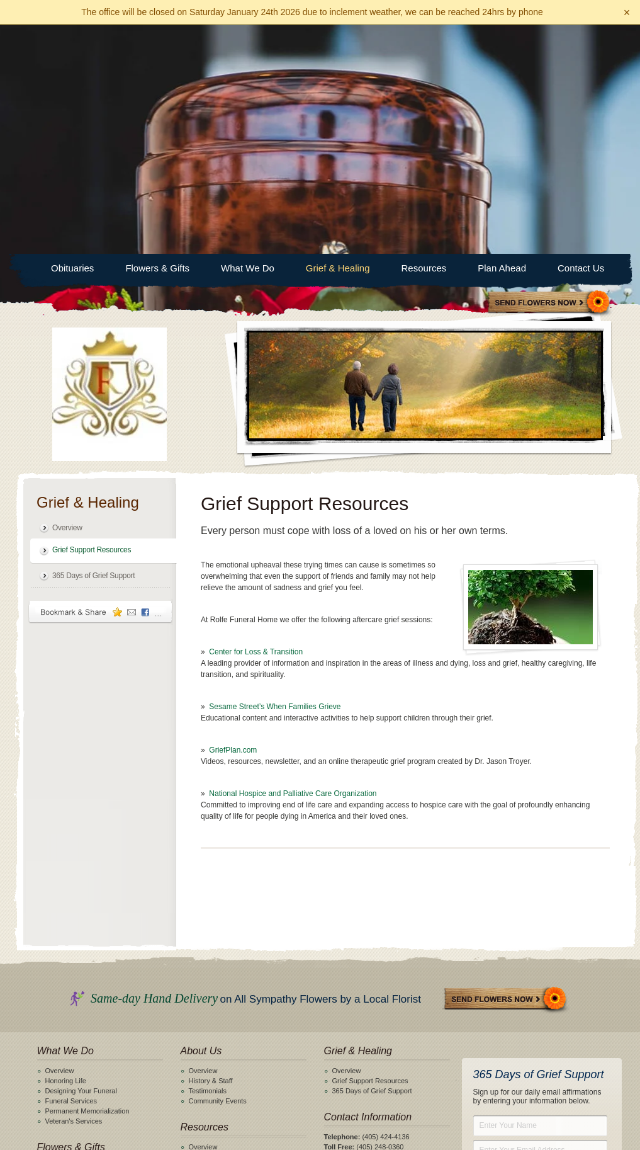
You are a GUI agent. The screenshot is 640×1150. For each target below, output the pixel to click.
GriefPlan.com (233, 520)
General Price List (216, 927)
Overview (67, 298)
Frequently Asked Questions (232, 978)
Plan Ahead (502, 38)
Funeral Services (71, 871)
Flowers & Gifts (157, 38)
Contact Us (581, 38)
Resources (424, 38)
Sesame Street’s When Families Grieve (274, 477)
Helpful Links (208, 948)
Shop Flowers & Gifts (77, 938)
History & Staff (211, 851)
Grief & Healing (338, 38)
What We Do (247, 38)
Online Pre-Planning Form (85, 1014)
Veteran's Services (74, 892)
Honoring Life (65, 851)
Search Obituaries (216, 1024)
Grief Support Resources (91, 320)
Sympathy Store (549, 74)
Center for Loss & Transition (256, 422)
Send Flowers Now (506, 770)
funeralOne (418, 1125)
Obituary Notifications (222, 1034)
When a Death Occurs (223, 958)
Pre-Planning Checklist (80, 1004)
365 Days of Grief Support (93, 346)
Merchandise (208, 938)
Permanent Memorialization (87, 881)
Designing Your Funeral (81, 861)
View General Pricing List (320, 1096)
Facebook (329, 954)
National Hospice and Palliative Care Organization (292, 564)
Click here (362, 938)
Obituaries (72, 38)
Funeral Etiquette (215, 968)
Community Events (218, 871)
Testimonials (208, 861)
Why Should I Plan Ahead (84, 994)
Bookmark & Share (100, 383)
